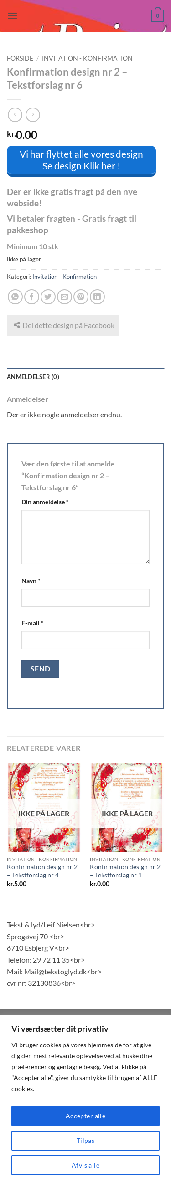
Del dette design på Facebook (64, 325)
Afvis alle (85, 1165)
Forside (20, 58)
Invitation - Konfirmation (87, 58)
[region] (85, 1099)
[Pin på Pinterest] (80, 296)
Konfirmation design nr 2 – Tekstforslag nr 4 (42, 871)
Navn (31, 580)
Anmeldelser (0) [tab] (33, 376)
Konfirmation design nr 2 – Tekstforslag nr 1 (125, 871)
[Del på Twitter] (48, 296)
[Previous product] (33, 115)
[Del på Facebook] (31, 296)
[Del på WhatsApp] (15, 296)
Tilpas (86, 1140)
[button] (12, 16)
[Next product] (15, 115)
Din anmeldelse (45, 502)
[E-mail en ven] (64, 296)
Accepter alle (85, 1116)
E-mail (32, 623)
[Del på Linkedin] (97, 296)
